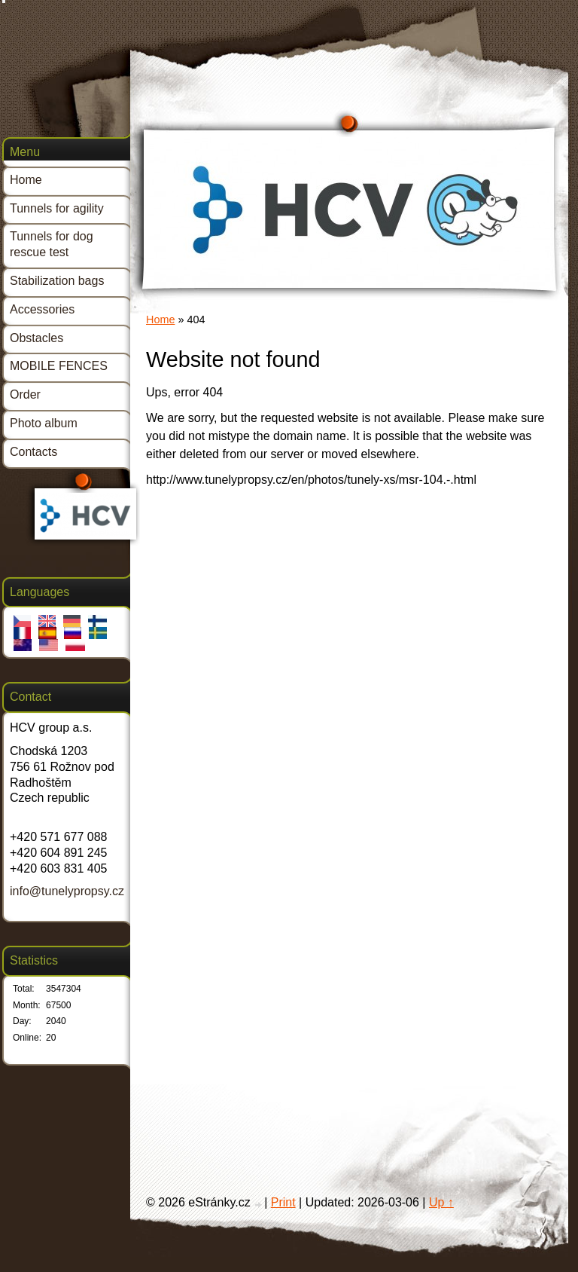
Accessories (42, 309)
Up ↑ (441, 1202)
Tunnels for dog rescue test (51, 244)
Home (160, 319)
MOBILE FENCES (59, 365)
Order (25, 394)
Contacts (33, 451)
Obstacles (36, 338)
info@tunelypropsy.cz (67, 891)
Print (283, 1202)
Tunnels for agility (57, 208)
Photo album (44, 423)
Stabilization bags (57, 280)
